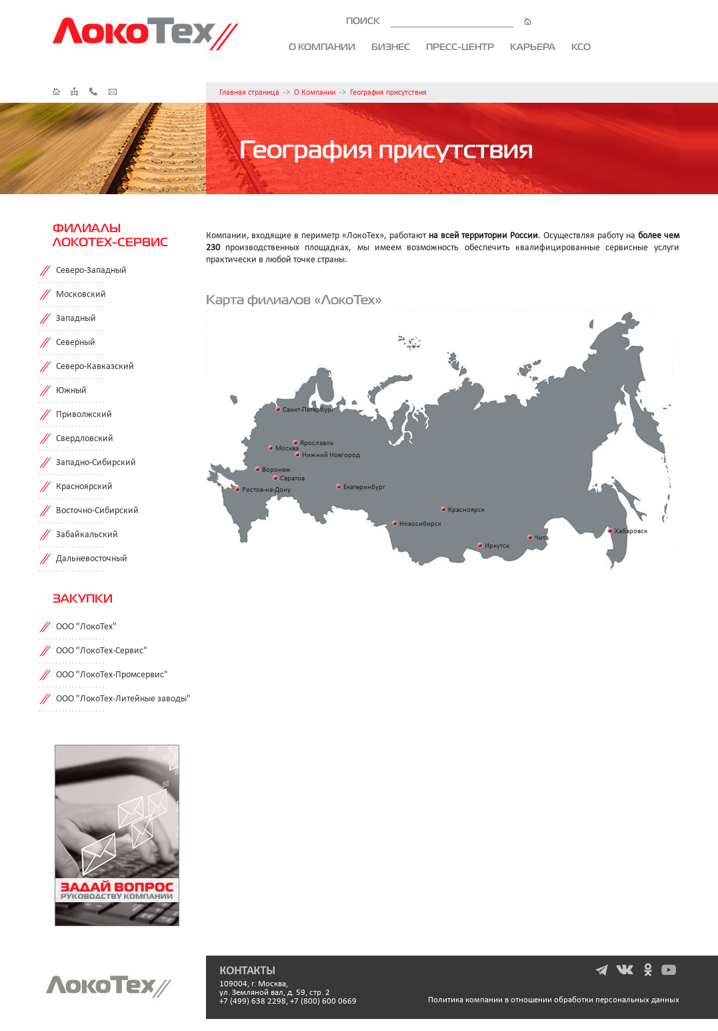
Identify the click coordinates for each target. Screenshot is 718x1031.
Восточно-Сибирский (97, 511)
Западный (76, 319)
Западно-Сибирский (96, 463)
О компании (322, 46)
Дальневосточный (91, 559)
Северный (75, 343)
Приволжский (84, 415)
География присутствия (388, 93)
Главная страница (249, 93)
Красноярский (84, 487)
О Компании (314, 93)
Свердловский (84, 439)
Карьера (532, 46)
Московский (81, 295)
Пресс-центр (460, 46)
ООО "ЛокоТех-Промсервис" (112, 675)
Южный (71, 391)
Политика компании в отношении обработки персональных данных (553, 1000)
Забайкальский (87, 535)
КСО (581, 46)
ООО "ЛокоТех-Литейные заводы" (123, 699)
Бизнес (390, 46)
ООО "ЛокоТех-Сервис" (101, 651)
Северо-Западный (91, 271)
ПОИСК (438, 20)
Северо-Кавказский (95, 367)
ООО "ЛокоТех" (86, 627)
